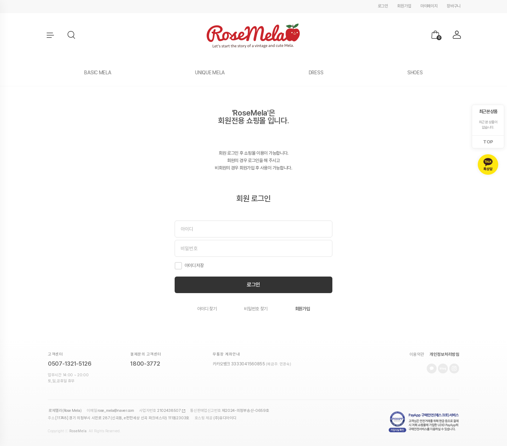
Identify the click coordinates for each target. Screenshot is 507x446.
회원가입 (404, 6)
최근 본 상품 (488, 111)
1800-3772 (145, 363)
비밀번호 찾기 (256, 308)
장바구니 (454, 6)
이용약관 (416, 354)
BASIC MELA (97, 72)
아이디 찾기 (207, 308)
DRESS (316, 72)
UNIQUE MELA (210, 72)
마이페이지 (429, 6)
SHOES (415, 72)
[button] (72, 35)
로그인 (383, 6)
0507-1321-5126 (70, 363)
